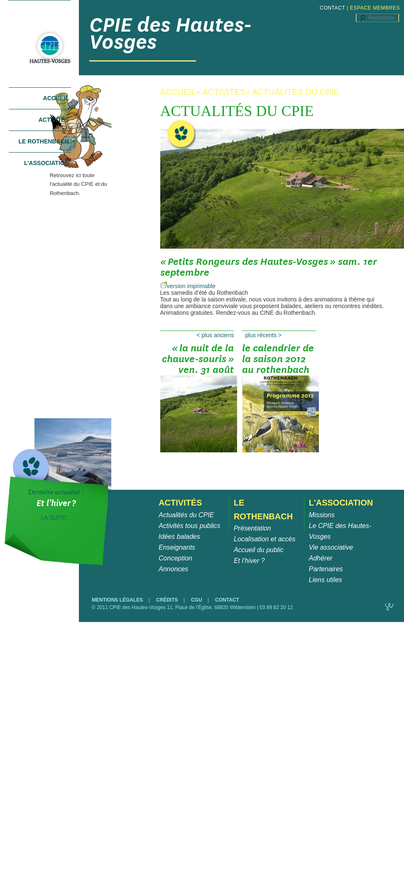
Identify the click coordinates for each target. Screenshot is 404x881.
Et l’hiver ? (249, 560)
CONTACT (332, 8)
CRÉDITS (167, 600)
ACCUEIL (178, 91)
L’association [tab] (46, 163)
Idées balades (179, 536)
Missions (322, 514)
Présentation (252, 528)
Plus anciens (215, 335)
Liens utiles (325, 579)
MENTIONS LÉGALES (118, 600)
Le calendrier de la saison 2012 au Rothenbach (279, 361)
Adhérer (321, 558)
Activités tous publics (189, 525)
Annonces (173, 569)
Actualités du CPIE (186, 514)
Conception (175, 558)
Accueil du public (259, 549)
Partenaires (326, 569)
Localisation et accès (265, 539)
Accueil (56, 98)
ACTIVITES (224, 91)
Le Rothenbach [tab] (43, 141)
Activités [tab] (54, 119)
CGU (197, 600)
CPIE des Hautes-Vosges (170, 33)
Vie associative (331, 547)
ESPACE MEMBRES (375, 8)
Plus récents (263, 335)
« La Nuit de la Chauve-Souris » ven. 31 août (197, 361)
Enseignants (177, 547)
